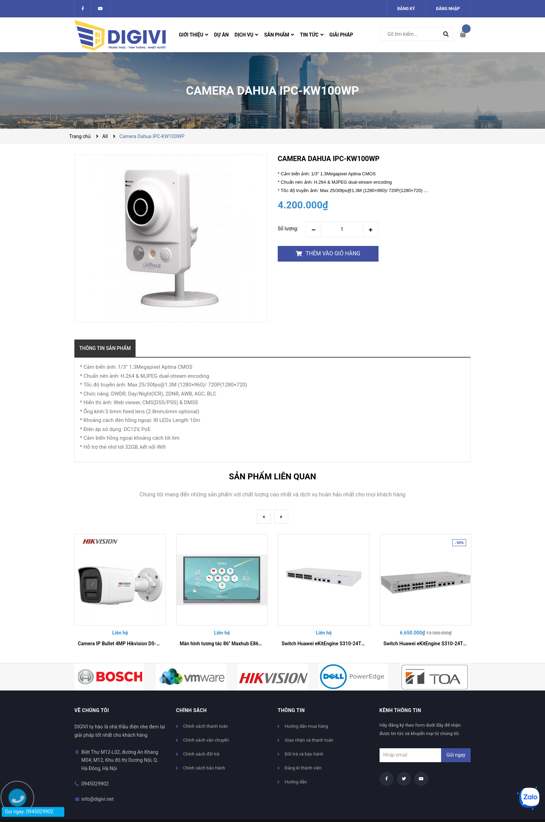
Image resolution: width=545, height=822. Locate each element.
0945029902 (95, 784)
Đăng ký (406, 8)
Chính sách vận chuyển (206, 740)
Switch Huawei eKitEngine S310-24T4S (426, 643)
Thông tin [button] (291, 710)
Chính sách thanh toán (205, 726)
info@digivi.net (97, 799)
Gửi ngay (455, 755)
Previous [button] (264, 517)
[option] (120, 593)
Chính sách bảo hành (204, 768)
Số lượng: (288, 228)
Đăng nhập (448, 8)
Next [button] (281, 517)
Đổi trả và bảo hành (304, 754)
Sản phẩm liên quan (272, 476)
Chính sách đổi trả (201, 754)
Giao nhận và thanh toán (309, 740)
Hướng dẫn (296, 781)
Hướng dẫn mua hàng (306, 726)
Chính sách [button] (191, 710)
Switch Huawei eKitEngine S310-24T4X (324, 643)
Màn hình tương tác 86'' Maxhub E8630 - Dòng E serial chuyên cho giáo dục (261, 643)
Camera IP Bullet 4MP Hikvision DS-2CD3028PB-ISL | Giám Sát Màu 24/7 (157, 643)
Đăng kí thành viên (303, 768)
